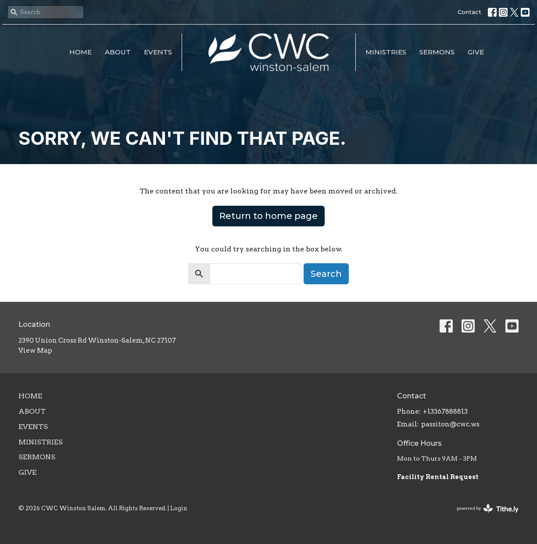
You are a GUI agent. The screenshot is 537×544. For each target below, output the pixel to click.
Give (476, 52)
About (118, 52)
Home (80, 52)
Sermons (437, 52)
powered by (488, 508)
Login (178, 508)
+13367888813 (445, 411)
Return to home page (268, 216)
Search (326, 273)
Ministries (385, 52)
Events (158, 52)
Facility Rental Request (438, 476)
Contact (469, 11)
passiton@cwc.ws (450, 424)
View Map (35, 350)
